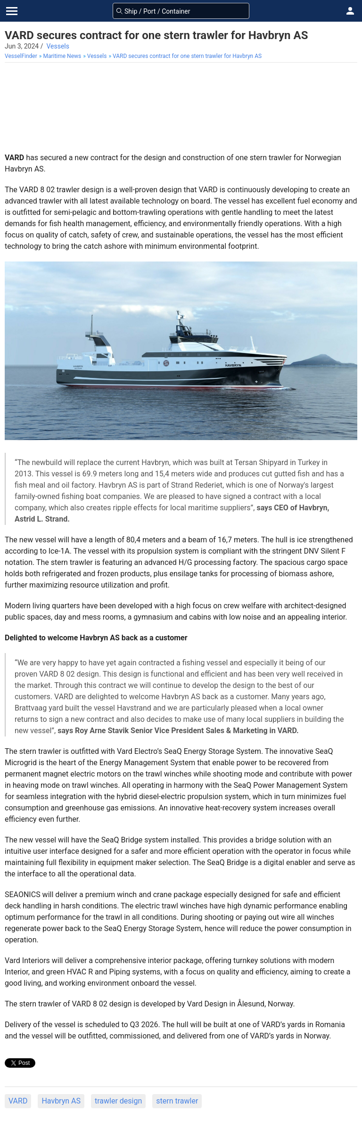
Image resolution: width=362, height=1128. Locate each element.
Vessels (57, 46)
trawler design (118, 1100)
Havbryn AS (61, 1100)
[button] (350, 11)
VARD (17, 1100)
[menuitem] (22, 56)
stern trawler (177, 1100)
